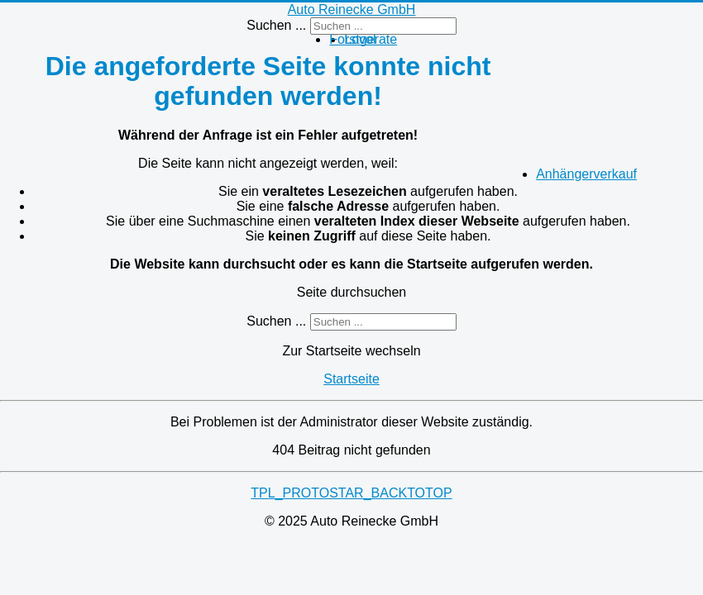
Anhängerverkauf (586, 174)
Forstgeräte (363, 39)
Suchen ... (276, 25)
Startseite (351, 379)
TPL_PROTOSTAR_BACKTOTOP (351, 493)
